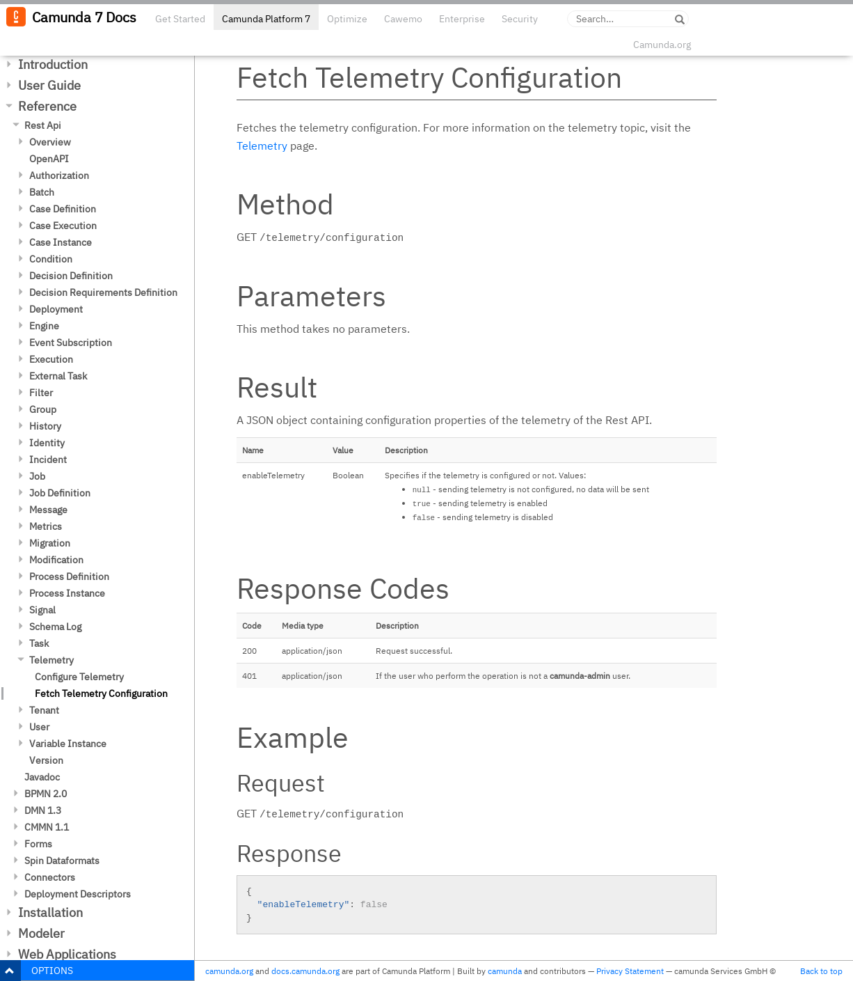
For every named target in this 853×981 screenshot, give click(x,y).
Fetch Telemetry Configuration (101, 693)
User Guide (49, 85)
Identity (47, 443)
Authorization (59, 175)
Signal (42, 610)
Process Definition (69, 576)
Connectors (49, 877)
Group (42, 409)
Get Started (180, 19)
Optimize (347, 19)
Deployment (56, 309)
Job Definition (59, 493)
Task (39, 643)
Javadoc (42, 777)
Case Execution (63, 225)
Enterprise (462, 19)
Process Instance (67, 593)
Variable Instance (67, 743)
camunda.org (229, 971)
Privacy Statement (630, 971)
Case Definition (62, 209)
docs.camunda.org (305, 971)
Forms (38, 844)
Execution (51, 359)
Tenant (44, 710)
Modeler (41, 933)
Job (37, 476)
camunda (505, 971)
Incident (48, 459)
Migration (49, 543)
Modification (56, 560)
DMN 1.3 (42, 810)
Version (46, 760)
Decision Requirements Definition (103, 292)
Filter (41, 392)
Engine (44, 326)
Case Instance (60, 242)
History (45, 426)
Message (48, 509)
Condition (50, 259)
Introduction (53, 64)
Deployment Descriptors (77, 894)
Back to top (821, 971)
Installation (50, 912)
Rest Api (42, 125)
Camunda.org (662, 44)
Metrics (45, 526)
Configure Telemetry (79, 676)
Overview (50, 142)
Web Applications (67, 954)
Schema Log (55, 626)
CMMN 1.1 (46, 827)
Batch (41, 192)
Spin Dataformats (61, 860)
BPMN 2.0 (45, 793)
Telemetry (51, 660)
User (39, 727)
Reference (47, 106)
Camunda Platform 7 (266, 19)
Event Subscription (70, 342)
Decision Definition (71, 275)
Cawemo (403, 19)
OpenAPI (49, 158)
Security (520, 19)
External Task (58, 376)
